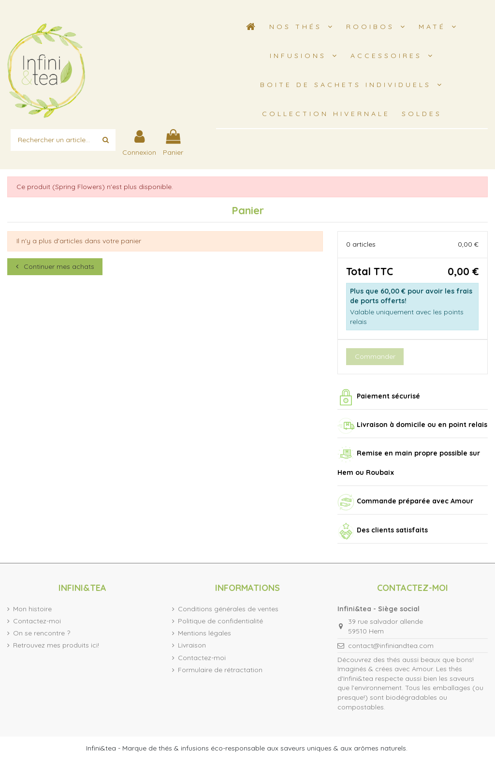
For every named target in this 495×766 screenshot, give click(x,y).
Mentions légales (204, 633)
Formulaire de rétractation (220, 669)
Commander (375, 356)
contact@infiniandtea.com (391, 645)
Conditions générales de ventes (228, 608)
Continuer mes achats (55, 266)
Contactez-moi (37, 621)
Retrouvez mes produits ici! (56, 645)
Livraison (192, 645)
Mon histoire (32, 608)
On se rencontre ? (41, 633)
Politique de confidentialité (220, 621)
